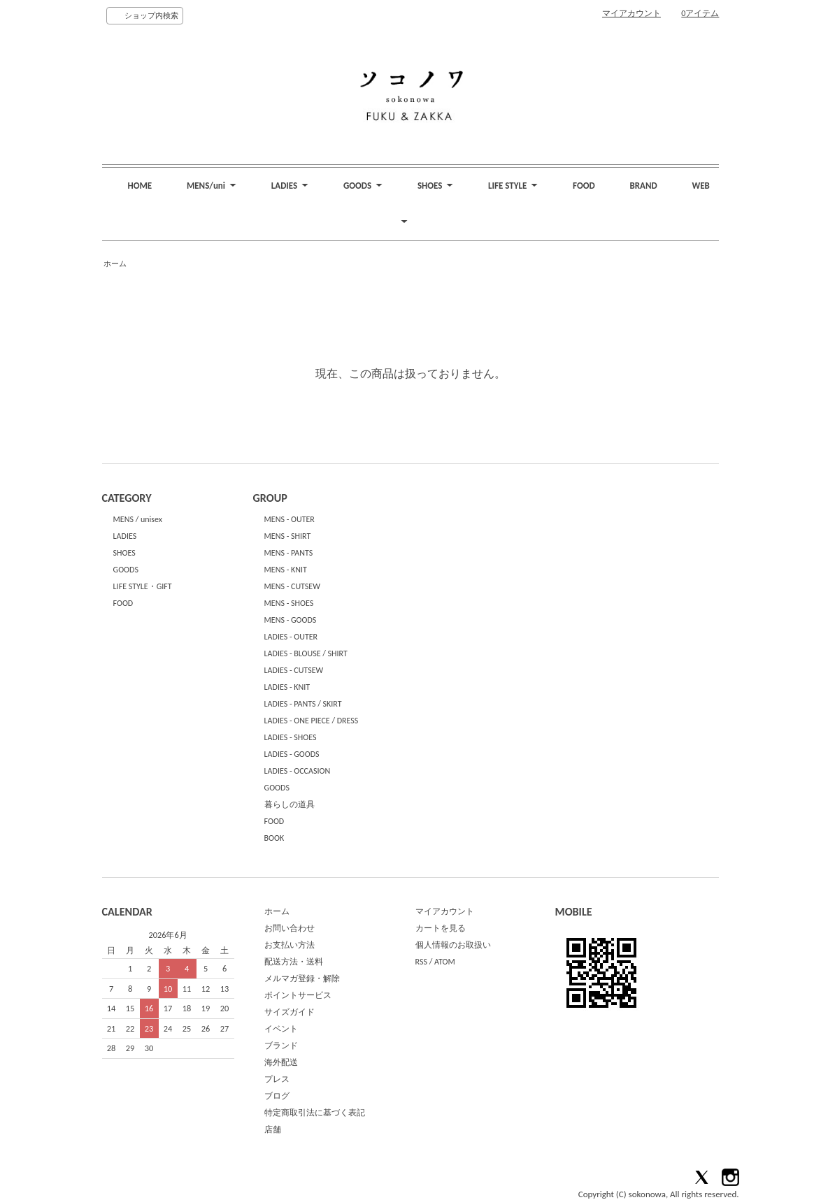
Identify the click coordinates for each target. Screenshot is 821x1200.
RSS (421, 962)
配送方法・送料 (293, 962)
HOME (139, 185)
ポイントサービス (297, 995)
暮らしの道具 (289, 804)
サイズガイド (289, 1012)
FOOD (584, 185)
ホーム (115, 263)
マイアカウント (631, 13)
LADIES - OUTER (291, 637)
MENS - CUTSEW (292, 586)
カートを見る (440, 928)
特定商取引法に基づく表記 (314, 1113)
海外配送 (281, 1062)
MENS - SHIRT (287, 536)
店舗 (272, 1129)
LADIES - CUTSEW (294, 670)
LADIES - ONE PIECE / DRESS (311, 720)
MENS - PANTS (288, 553)
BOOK (274, 838)
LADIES (125, 536)
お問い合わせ (289, 928)
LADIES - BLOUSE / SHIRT (306, 653)
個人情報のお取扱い (453, 945)
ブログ (277, 1096)
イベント (281, 1029)
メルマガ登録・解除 (302, 978)
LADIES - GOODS (292, 754)
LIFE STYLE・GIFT (142, 586)
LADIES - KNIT (287, 687)
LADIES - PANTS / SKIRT (303, 704)
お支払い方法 (289, 945)
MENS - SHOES (289, 603)
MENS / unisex (137, 519)
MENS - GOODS (290, 620)
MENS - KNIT (285, 569)
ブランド (281, 1045)
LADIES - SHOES (290, 737)
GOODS (125, 569)
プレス (277, 1079)
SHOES (124, 553)
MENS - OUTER (289, 519)
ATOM (444, 962)
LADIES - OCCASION (297, 771)
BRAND (643, 185)
